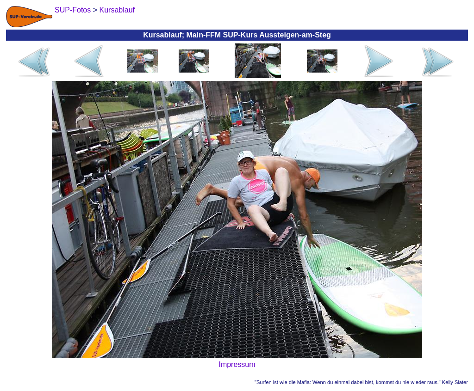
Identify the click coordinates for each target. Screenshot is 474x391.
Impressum (236, 364)
